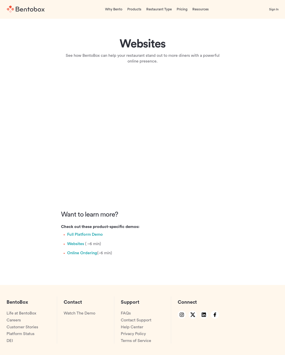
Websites (75, 244)
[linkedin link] (204, 315)
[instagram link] (182, 315)
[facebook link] (215, 315)
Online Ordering (82, 253)
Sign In (273, 9)
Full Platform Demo (85, 234)
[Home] (25, 9)
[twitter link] (193, 315)
